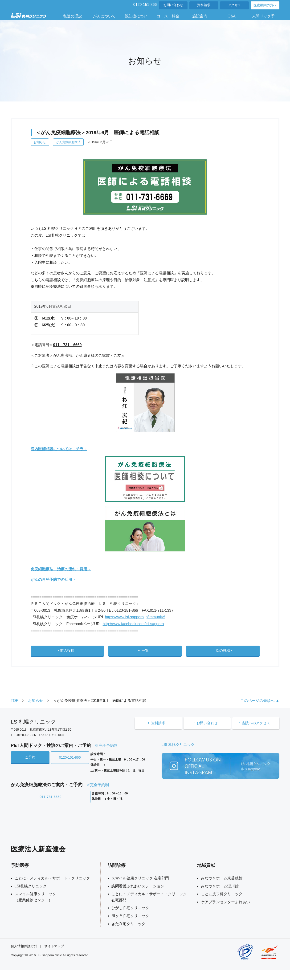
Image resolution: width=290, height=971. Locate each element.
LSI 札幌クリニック (178, 747)
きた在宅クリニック (128, 924)
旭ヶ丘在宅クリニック (130, 916)
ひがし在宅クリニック (130, 908)
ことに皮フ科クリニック (221, 895)
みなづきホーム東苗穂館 (221, 879)
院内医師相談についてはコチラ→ (59, 449)
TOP (15, 703)
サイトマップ (54, 947)
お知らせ (40, 142)
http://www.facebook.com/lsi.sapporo (133, 624)
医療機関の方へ (265, 5)
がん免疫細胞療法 (68, 142)
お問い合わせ (173, 5)
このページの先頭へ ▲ (260, 703)
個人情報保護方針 (24, 947)
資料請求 (203, 5)
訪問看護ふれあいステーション (137, 887)
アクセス (234, 5)
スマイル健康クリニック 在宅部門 (140, 879)
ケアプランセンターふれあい (225, 903)
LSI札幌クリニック (31, 887)
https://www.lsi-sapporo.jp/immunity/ (135, 617)
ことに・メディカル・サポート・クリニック (52, 879)
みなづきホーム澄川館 (220, 887)
